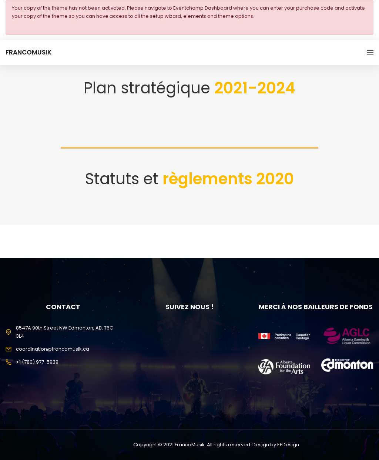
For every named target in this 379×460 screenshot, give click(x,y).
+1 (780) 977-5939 (37, 361)
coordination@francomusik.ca (52, 349)
